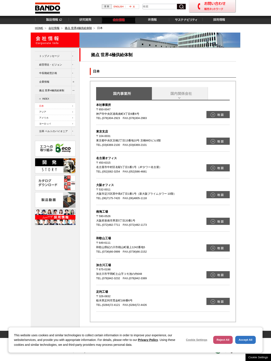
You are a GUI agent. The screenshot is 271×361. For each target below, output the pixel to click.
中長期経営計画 (48, 73)
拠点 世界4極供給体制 (78, 28)
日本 (41, 106)
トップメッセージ (49, 56)
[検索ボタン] (181, 6)
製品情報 (51, 20)
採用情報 (219, 20)
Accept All (245, 339)
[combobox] (159, 6)
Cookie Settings (258, 357)
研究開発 (85, 20)
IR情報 (152, 20)
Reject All (223, 339)
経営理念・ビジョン (50, 64)
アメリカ (43, 117)
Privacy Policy (148, 340)
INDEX (45, 98)
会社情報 (118, 20)
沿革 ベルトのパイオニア (53, 131)
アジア (42, 112)
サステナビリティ (185, 20)
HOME (39, 28)
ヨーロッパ (45, 123)
